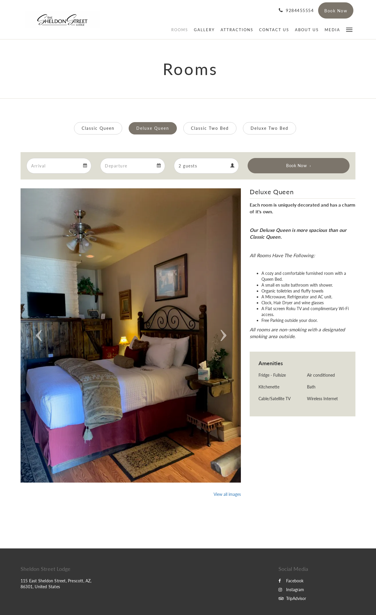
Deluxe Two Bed (269, 128)
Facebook (290, 580)
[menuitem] (179, 29)
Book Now (296, 165)
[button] (349, 29)
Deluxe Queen (152, 128)
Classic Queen (98, 128)
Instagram (291, 589)
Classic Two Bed (210, 128)
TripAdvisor (292, 598)
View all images (227, 494)
